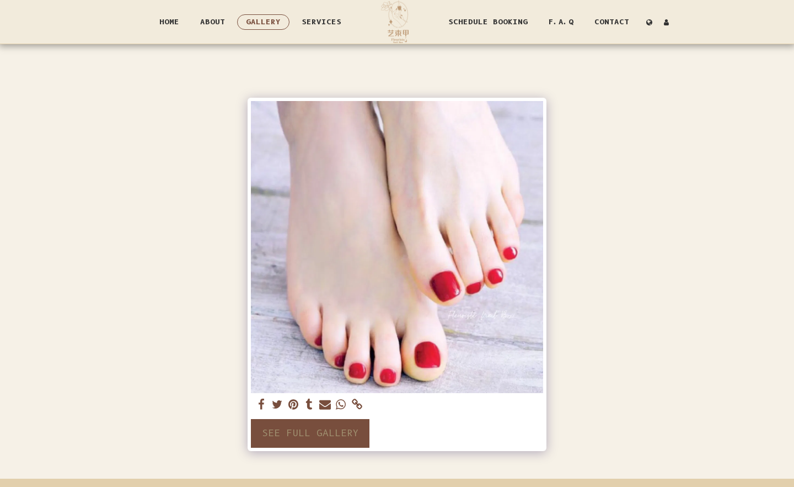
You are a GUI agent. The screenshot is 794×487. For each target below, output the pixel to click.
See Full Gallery (310, 432)
